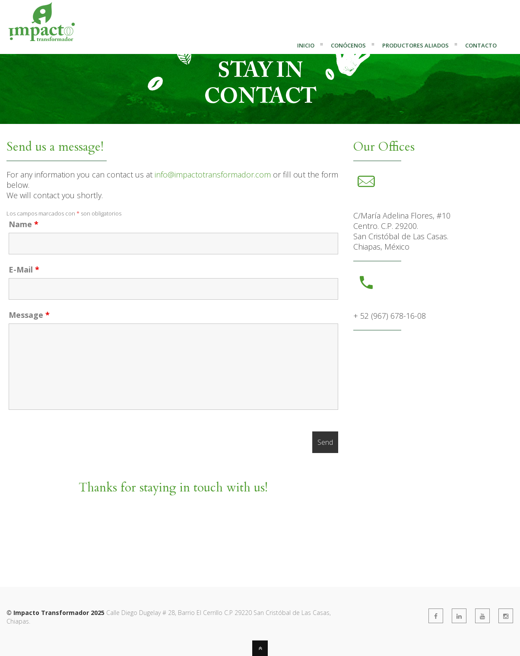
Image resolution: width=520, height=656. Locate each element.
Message (29, 315)
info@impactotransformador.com (213, 174)
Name (23, 224)
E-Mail (24, 269)
